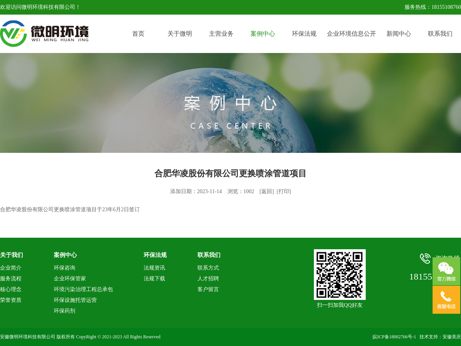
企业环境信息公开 (351, 33)
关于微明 (179, 33)
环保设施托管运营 (75, 300)
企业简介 (11, 268)
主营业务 (221, 33)
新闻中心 (398, 33)
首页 (138, 33)
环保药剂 (64, 311)
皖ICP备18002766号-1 (394, 336)
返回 (266, 191)
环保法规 (304, 33)
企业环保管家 (70, 278)
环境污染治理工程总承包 (83, 289)
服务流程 (11, 278)
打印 (284, 191)
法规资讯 (154, 268)
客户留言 (208, 289)
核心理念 (11, 289)
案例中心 (262, 33)
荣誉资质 (11, 300)
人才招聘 (208, 278)
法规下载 (154, 278)
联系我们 (440, 33)
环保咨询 (64, 268)
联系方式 (208, 268)
